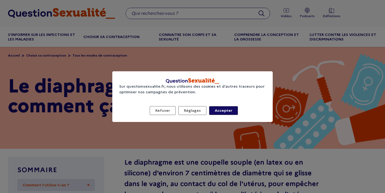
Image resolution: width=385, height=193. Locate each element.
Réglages (192, 110)
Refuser (162, 110)
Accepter (223, 110)
